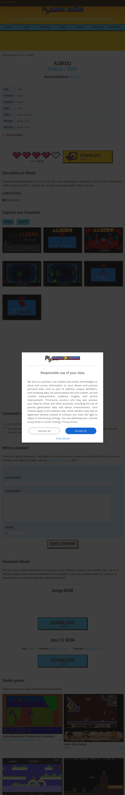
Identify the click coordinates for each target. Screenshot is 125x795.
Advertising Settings (49, 418)
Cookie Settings (52, 421)
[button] (62, 438)
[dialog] (62, 397)
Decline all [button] (44, 431)
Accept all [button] (81, 430)
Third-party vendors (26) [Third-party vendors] (59, 400)
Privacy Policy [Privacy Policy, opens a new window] (70, 421)
